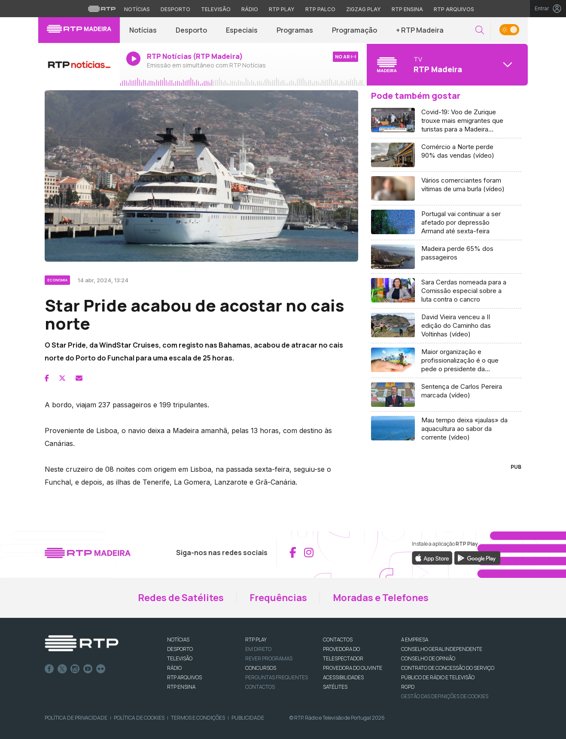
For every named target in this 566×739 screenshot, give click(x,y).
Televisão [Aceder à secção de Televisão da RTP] (216, 9)
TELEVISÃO (179, 658)
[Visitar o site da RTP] (102, 8)
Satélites (335, 686)
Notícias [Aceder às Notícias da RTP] (137, 9)
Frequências (278, 597)
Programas (295, 30)
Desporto (191, 30)
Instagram (75, 669)
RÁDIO (174, 668)
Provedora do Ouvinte (352, 668)
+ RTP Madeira (420, 30)
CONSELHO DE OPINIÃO (428, 658)
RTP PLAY (256, 639)
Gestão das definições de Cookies (444, 696)
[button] (479, 30)
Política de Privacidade (76, 717)
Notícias (143, 30)
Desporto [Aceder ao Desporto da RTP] (175, 9)
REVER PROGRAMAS (268, 658)
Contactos (260, 686)
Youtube (88, 669)
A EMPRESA (414, 639)
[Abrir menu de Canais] (446, 64)
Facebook (49, 669)
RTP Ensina (181, 686)
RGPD (407, 686)
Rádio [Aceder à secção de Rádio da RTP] (249, 9)
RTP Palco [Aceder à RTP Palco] (320, 9)
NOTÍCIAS (178, 639)
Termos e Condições (198, 717)
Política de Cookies (139, 717)
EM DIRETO (258, 649)
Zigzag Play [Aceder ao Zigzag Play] (363, 9)
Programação (354, 30)
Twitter (62, 669)
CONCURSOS (260, 668)
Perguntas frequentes (276, 677)
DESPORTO (180, 649)
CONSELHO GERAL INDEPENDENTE (441, 649)
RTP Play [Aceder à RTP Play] (282, 9)
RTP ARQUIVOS (184, 677)
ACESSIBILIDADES (343, 677)
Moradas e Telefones (381, 597)
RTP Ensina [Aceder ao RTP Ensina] (407, 9)
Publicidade (247, 717)
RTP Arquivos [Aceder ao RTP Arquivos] (454, 9)
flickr (101, 669)
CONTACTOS (338, 639)
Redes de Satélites (181, 597)
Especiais (242, 30)
